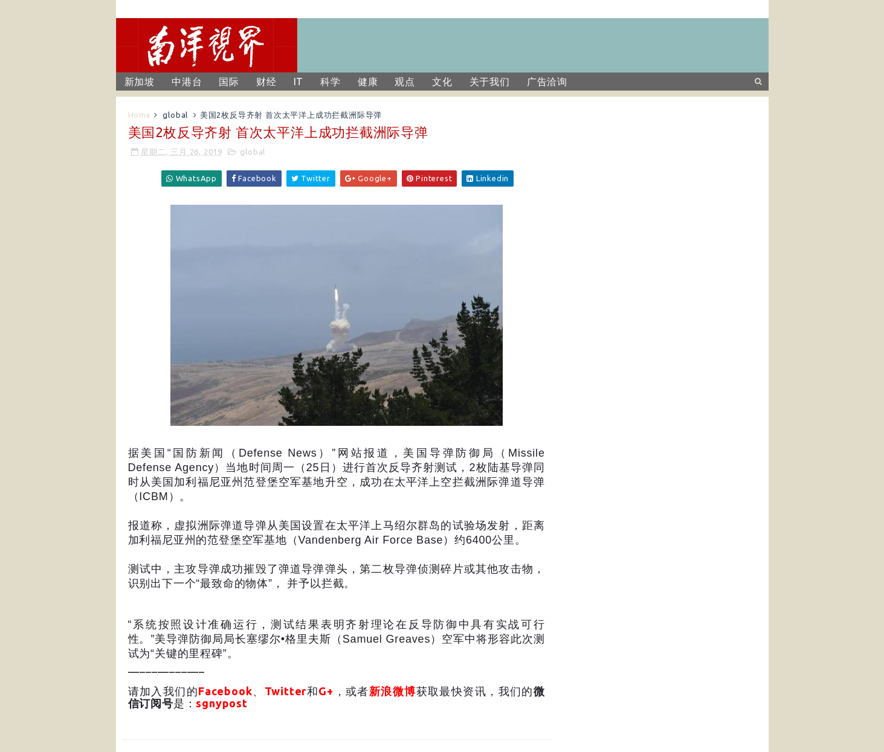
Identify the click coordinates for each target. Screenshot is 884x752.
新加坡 (139, 81)
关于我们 (489, 81)
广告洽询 (547, 81)
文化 (442, 81)
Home (139, 115)
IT (299, 81)
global (175, 115)
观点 (405, 81)
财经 (266, 81)
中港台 (187, 81)
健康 (368, 81)
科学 (330, 81)
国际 (229, 81)
